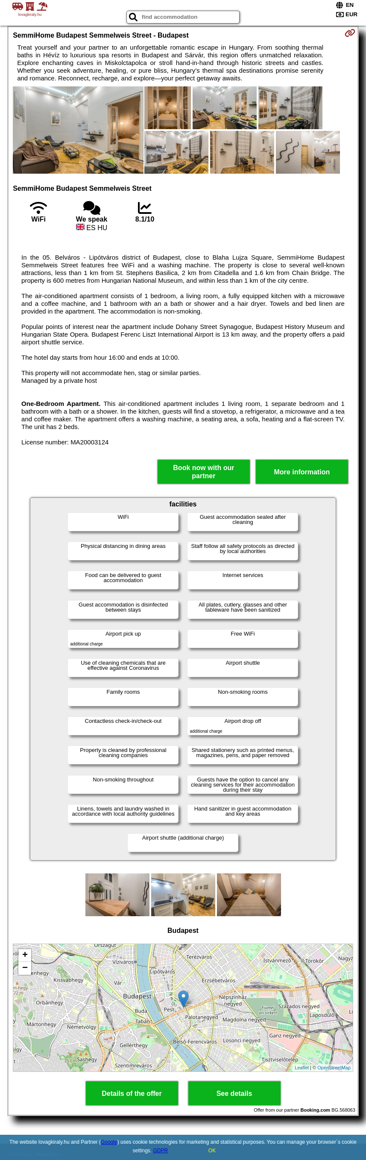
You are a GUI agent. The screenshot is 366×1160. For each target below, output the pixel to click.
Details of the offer (131, 1093)
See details (234, 1093)
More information (302, 472)
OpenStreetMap (334, 1067)
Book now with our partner (203, 471)
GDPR (160, 1151)
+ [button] (25, 955)
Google (109, 1142)
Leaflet (302, 1067)
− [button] (25, 968)
